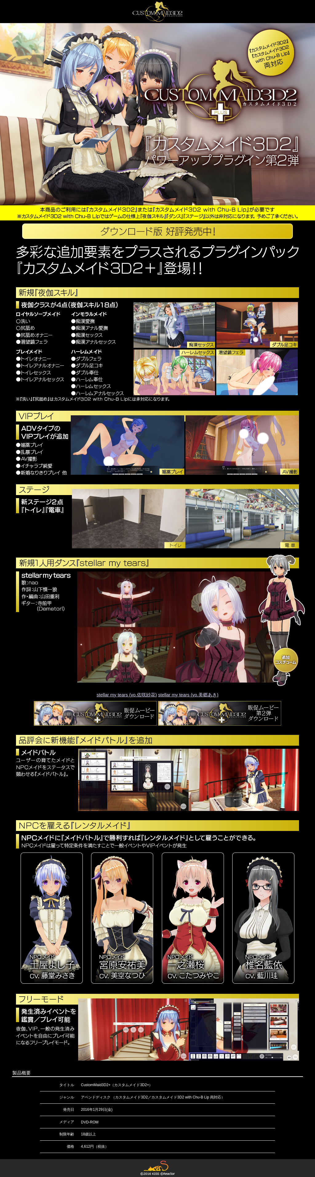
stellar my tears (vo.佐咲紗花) (127, 694)
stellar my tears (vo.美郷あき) (188, 694)
